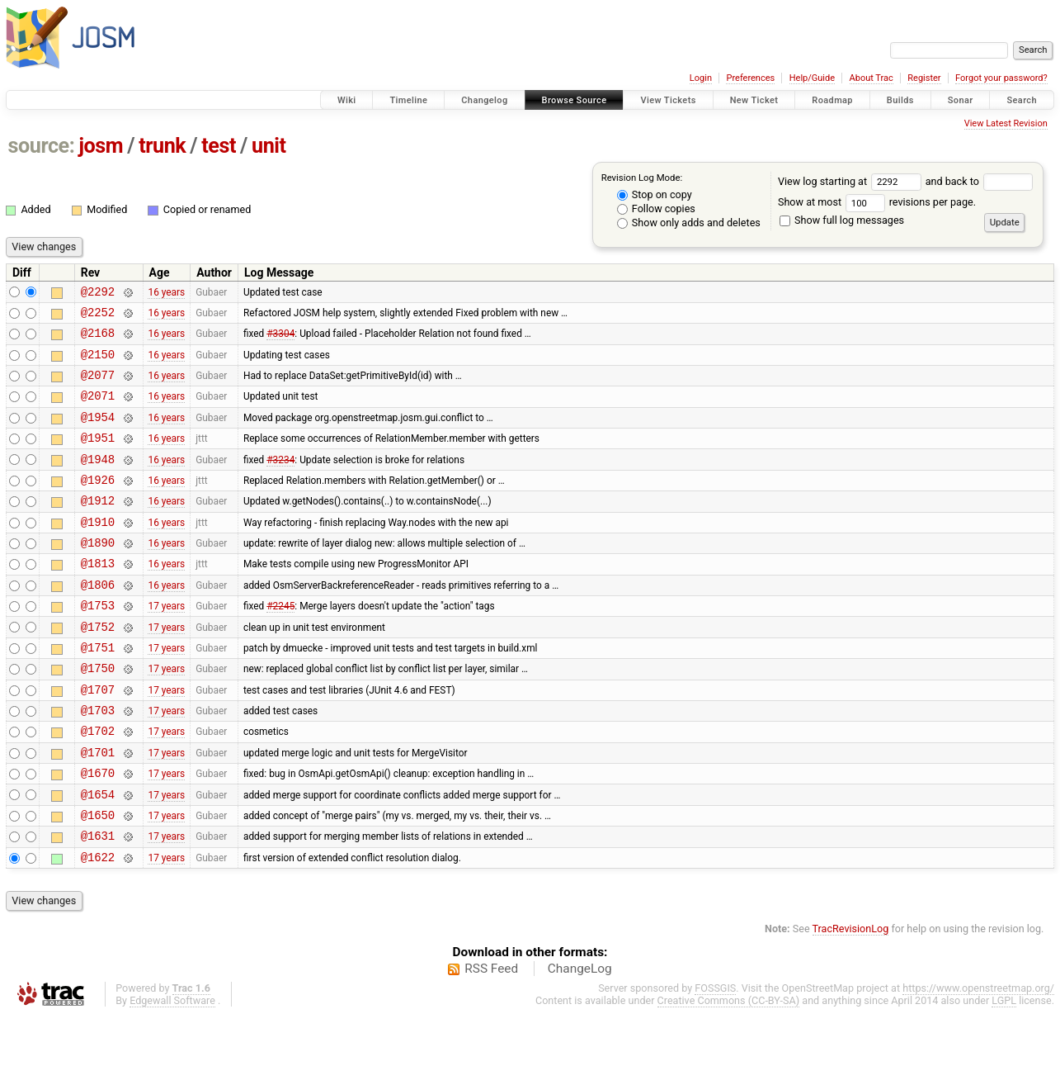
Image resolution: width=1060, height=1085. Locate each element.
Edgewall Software (172, 1070)
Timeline (408, 100)
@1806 (98, 621)
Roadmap (832, 100)
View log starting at (852, 181)
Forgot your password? (1001, 78)
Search (1021, 100)
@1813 (98, 597)
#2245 (280, 645)
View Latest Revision (1006, 123)
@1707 (98, 738)
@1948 (98, 481)
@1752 (98, 668)
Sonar (960, 100)
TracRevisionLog (851, 998)
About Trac (871, 78)
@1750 (98, 715)
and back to (980, 181)
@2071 (98, 410)
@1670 (98, 832)
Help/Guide (812, 78)
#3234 (280, 480)
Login (701, 78)
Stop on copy (654, 194)
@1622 (98, 926)
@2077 (98, 387)
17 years (166, 645)
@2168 (98, 340)
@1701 (98, 809)
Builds (900, 100)
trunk (162, 146)
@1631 (98, 902)
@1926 (98, 504)
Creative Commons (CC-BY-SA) (728, 1070)
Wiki (346, 100)
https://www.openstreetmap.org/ (978, 1057)
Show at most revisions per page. (877, 202)
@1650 (98, 879)
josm (100, 146)
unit (269, 146)
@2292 (98, 293)
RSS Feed (491, 1038)
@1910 (98, 551)
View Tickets (667, 100)
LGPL (1004, 1070)
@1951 (98, 457)
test (218, 146)
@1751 (98, 691)
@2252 (98, 317)
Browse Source (574, 100)
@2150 (98, 364)
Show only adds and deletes (689, 222)
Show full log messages (842, 220)
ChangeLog (580, 1038)
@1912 (98, 527)
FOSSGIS (715, 1057)
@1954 (98, 434)
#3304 (280, 340)
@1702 (98, 785)
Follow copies (656, 208)
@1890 (98, 574)
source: (41, 146)
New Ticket (754, 100)
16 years (166, 293)
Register (923, 78)
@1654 (98, 856)
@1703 (98, 762)
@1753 (98, 644)
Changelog (484, 100)
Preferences (750, 78)
